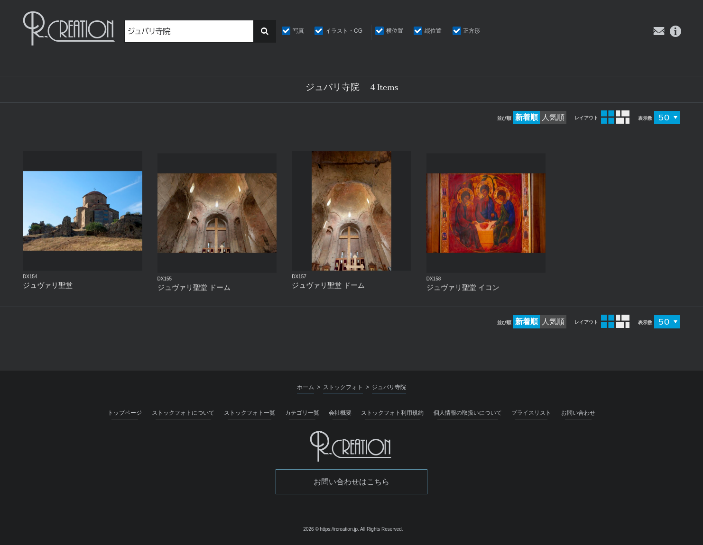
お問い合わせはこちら (351, 482)
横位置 (394, 30)
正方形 (471, 30)
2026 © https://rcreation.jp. (331, 529)
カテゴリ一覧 (302, 412)
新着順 (526, 117)
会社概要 (340, 412)
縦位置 (433, 30)
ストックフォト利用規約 (392, 412)
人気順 (553, 117)
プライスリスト (531, 412)
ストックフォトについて (183, 412)
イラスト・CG (343, 30)
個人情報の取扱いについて (468, 412)
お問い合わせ (578, 412)
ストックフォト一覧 (249, 412)
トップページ (125, 412)
